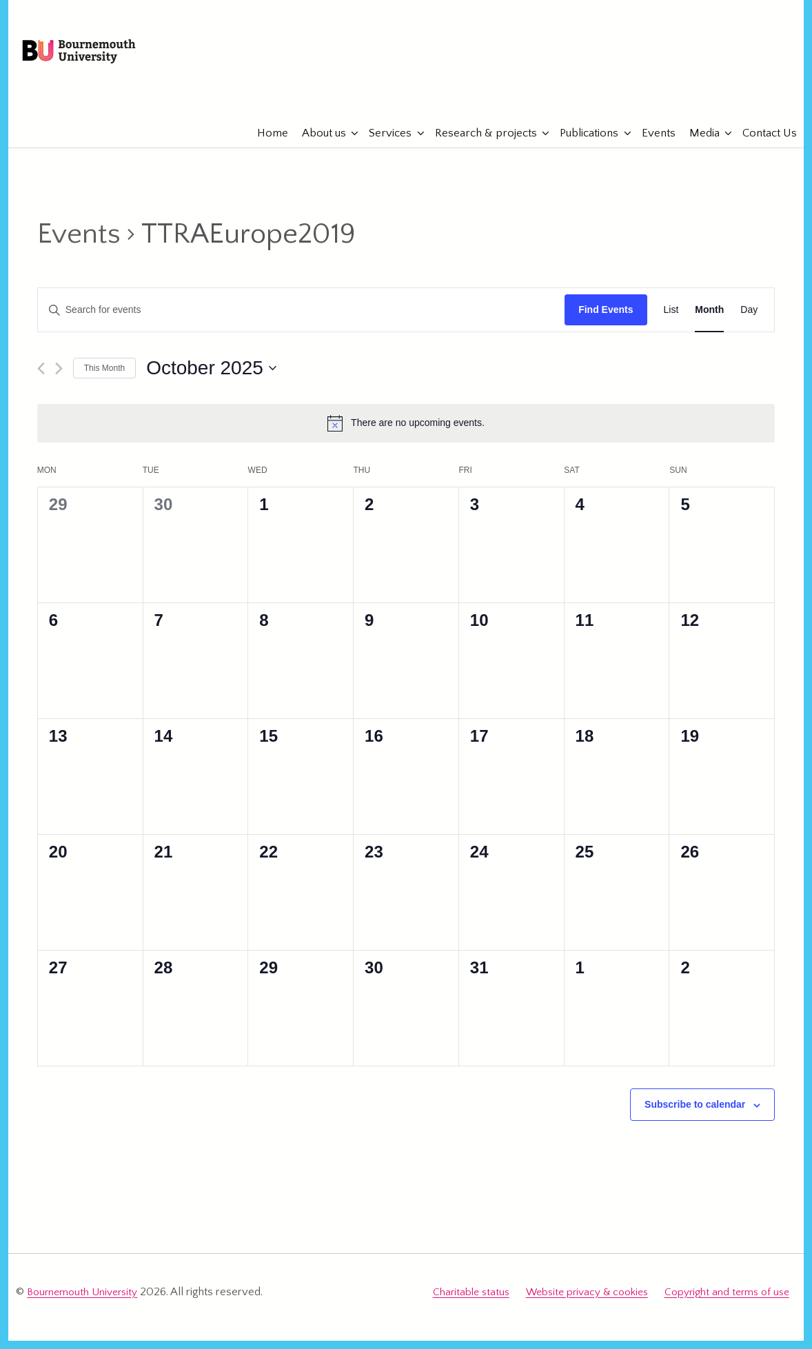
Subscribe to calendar (694, 1116)
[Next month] (59, 380)
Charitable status (471, 1302)
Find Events (605, 321)
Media (697, 145)
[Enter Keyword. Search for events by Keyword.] (301, 322)
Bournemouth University (109, 58)
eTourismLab (699, 102)
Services (383, 145)
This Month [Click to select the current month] (104, 380)
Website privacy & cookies (587, 1302)
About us (317, 145)
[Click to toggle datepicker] (211, 380)
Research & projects (479, 145)
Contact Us (762, 145)
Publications (582, 145)
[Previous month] (41, 380)
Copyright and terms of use (726, 1302)
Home (265, 145)
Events (652, 145)
